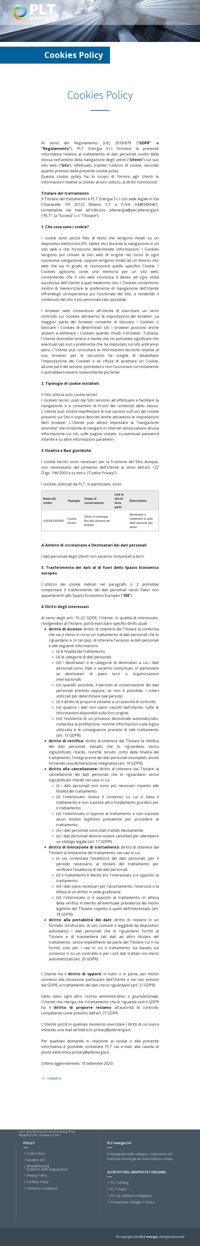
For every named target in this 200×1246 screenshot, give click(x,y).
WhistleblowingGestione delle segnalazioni (47, 1167)
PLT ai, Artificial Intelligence (131, 1195)
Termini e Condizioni (42, 1188)
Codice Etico (36, 1153)
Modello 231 (36, 1160)
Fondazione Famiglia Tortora (132, 1202)
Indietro (51, 1080)
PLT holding (119, 1182)
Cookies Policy (37, 1182)
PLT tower (118, 1189)
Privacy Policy (37, 1175)
